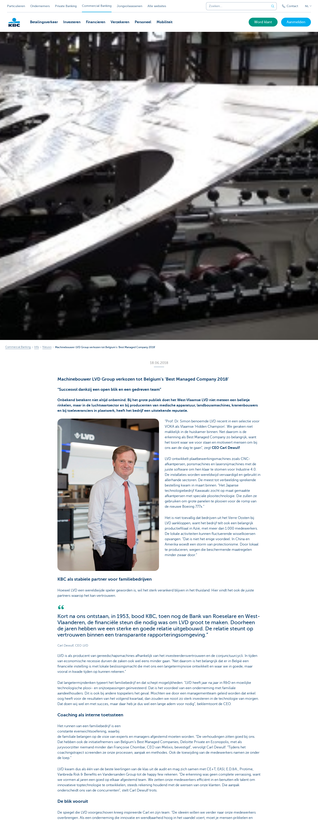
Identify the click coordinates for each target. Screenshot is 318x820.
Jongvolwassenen (129, 6)
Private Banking (66, 6)
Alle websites (157, 6)
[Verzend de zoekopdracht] (273, 6)
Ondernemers (40, 6)
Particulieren (16, 6)
